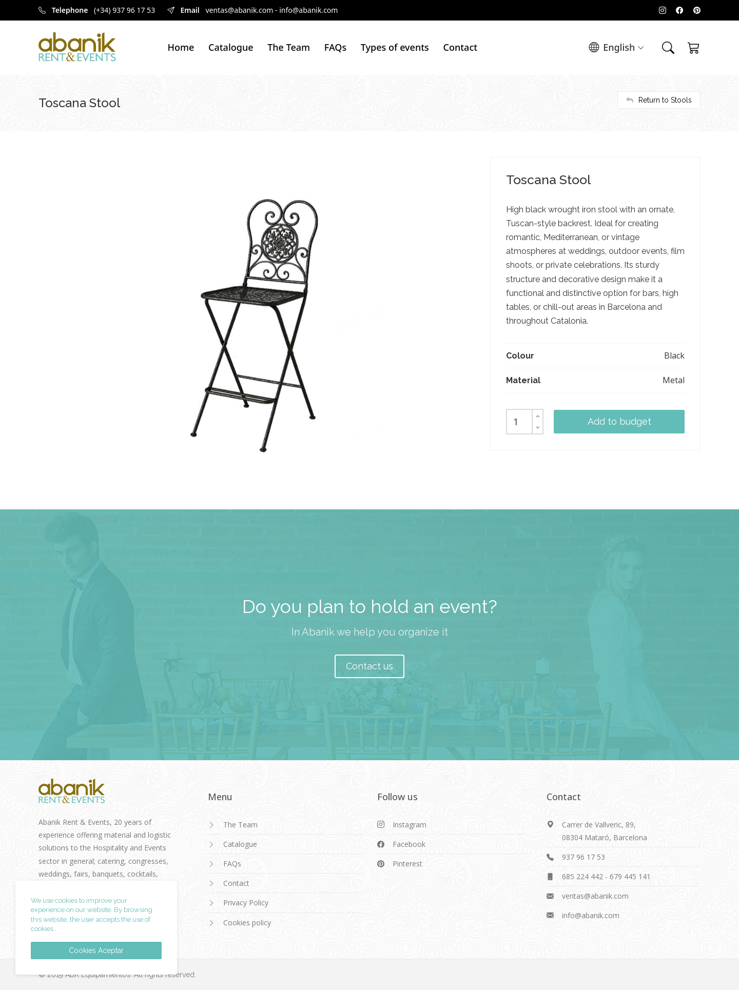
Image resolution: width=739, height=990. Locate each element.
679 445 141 (630, 876)
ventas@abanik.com (239, 10)
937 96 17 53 (583, 857)
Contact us (369, 666)
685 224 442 (582, 876)
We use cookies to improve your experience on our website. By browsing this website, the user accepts (91, 910)
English (617, 48)
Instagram (409, 824)
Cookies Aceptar (96, 950)
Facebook (409, 844)
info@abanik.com (308, 10)
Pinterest (407, 863)
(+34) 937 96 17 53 (124, 10)
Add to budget (619, 421)
